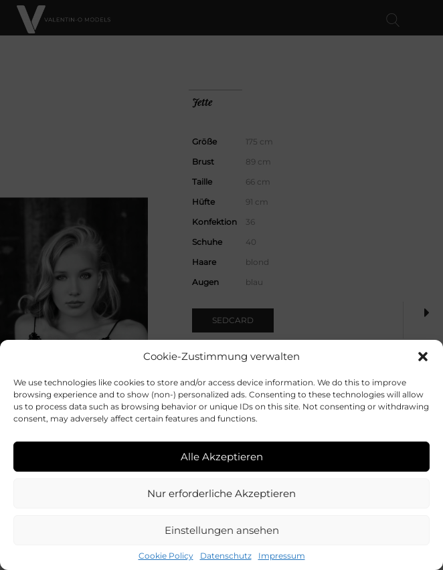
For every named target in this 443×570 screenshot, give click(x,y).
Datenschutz (226, 556)
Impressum (281, 556)
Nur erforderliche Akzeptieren (221, 493)
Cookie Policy (166, 556)
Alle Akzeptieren (222, 456)
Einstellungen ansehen (222, 530)
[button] (423, 356)
